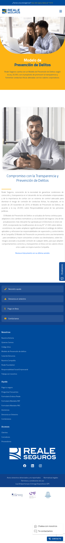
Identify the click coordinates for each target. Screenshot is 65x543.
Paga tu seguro (7, 387)
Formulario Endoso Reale (10, 396)
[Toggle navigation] (60, 11)
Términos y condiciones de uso (32, 480)
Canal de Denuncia (8, 356)
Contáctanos (6, 419)
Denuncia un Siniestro (9, 414)
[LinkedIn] (32, 465)
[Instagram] (40, 465)
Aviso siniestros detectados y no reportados (24, 477)
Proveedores (6, 441)
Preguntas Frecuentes (9, 392)
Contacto (54, 539)
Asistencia (5, 410)
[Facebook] (24, 465)
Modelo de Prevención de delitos (13, 351)
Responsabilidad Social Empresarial (14, 369)
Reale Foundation (8, 365)
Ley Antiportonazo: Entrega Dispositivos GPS (32, 483)
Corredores (5, 437)
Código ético (6, 347)
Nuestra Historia (7, 338)
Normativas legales (51, 477)
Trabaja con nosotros (9, 374)
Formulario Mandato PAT (10, 401)
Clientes (4, 432)
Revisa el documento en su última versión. (32, 253)
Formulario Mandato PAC (10, 405)
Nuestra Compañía (8, 360)
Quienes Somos (7, 342)
